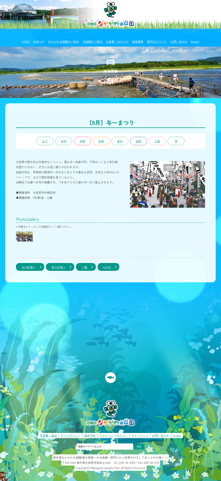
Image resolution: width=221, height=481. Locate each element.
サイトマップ (139, 435)
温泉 (138, 141)
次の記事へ (29, 267)
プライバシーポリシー (113, 435)
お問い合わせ (178, 41)
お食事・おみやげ (117, 41)
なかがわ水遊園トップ (162, 50)
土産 (157, 141)
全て (45, 141)
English (195, 41)
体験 (82, 141)
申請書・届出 (48, 435)
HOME (26, 41)
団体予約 (89, 435)
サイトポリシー (70, 435)
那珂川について (157, 41)
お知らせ (38, 41)
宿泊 (120, 141)
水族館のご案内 (92, 41)
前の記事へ (59, 267)
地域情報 (137, 41)
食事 (101, 141)
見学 (63, 141)
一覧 (84, 267)
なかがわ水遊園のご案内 (63, 41)
